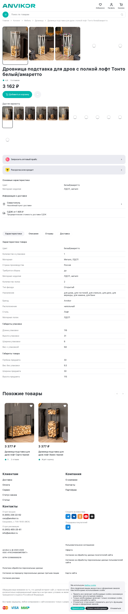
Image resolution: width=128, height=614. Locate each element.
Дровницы (39, 21)
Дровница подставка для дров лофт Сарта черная (17, 453)
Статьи (6, 500)
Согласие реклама (11, 578)
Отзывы (49, 233)
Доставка (65, 233)
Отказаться (115, 608)
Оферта (69, 550)
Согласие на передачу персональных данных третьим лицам (30, 573)
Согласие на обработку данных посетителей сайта (89, 555)
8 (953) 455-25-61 (11, 529)
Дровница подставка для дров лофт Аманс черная (51, 453)
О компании (71, 480)
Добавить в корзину (17, 94)
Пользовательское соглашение (80, 545)
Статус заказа (9, 495)
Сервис (6, 490)
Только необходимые (97, 608)
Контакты (70, 485)
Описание (33, 233)
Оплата (6, 485)
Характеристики (13, 233)
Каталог (16, 21)
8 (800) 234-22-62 (11, 515)
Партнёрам (71, 490)
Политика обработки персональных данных (22, 568)
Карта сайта (71, 573)
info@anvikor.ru (10, 533)
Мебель (27, 21)
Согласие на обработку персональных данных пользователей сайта (94, 561)
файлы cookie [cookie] (90, 585)
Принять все (77, 608)
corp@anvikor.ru (10, 518)
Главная (5, 21)
